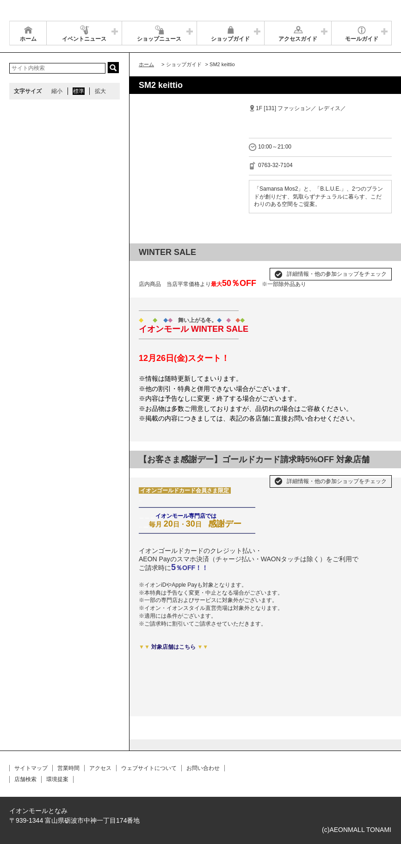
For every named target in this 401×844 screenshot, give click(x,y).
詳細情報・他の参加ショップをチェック (337, 274)
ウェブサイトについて (149, 768)
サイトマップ (31, 768)
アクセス (100, 768)
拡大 (100, 91)
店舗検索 (25, 779)
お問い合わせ (203, 768)
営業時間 (68, 768)
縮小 (56, 91)
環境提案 (57, 779)
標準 (78, 91)
